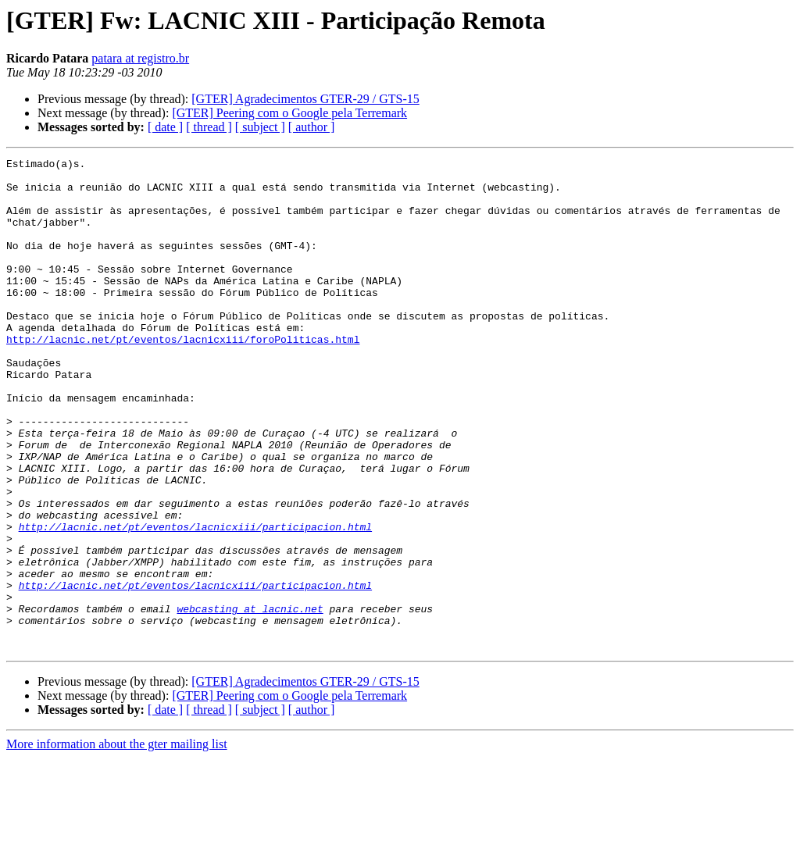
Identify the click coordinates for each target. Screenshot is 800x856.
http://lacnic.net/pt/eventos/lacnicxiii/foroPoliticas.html (182, 376)
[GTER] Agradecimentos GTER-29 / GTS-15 (305, 98)
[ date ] (165, 127)
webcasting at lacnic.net (250, 700)
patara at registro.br (140, 58)
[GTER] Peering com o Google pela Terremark (289, 112)
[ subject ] (260, 127)
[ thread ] (209, 127)
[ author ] (311, 127)
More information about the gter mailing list (116, 842)
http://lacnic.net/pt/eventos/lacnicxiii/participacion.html (195, 601)
